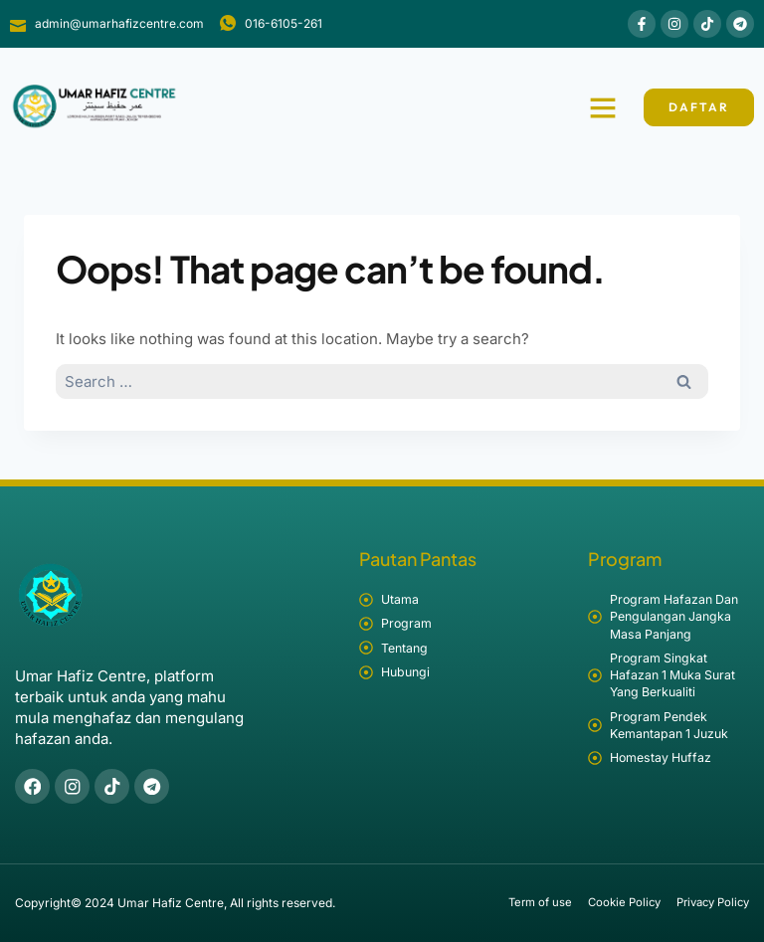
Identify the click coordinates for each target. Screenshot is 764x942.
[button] (603, 107)
